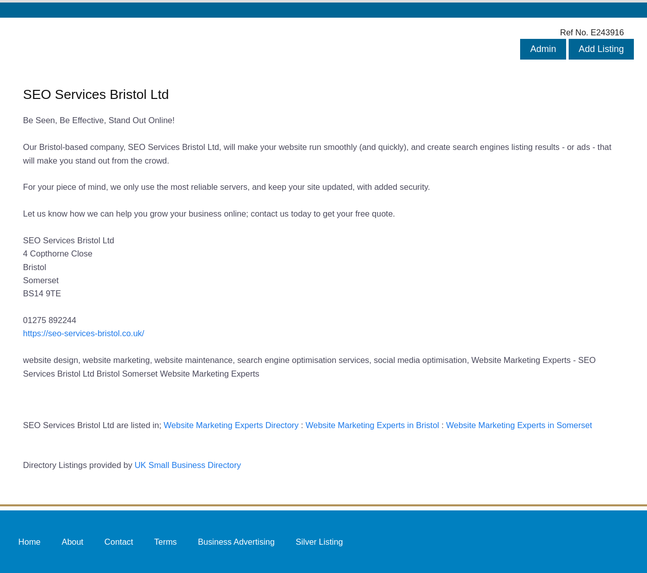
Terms (165, 541)
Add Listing (601, 49)
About (72, 541)
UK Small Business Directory (187, 465)
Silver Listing (319, 541)
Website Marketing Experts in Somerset (519, 425)
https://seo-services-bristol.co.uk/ (84, 333)
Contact (119, 541)
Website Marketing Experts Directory (231, 425)
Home (29, 541)
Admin (543, 49)
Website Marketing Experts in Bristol (372, 425)
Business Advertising (236, 541)
